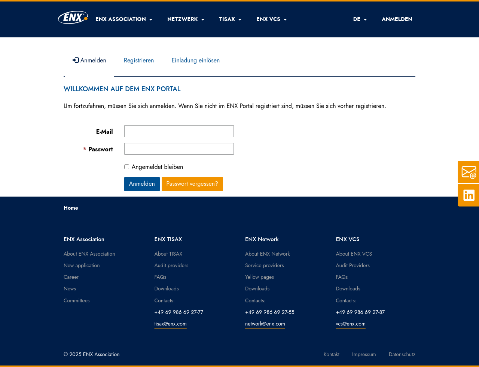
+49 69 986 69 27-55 (270, 312)
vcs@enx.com (351, 323)
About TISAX (168, 253)
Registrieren (139, 60)
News (70, 288)
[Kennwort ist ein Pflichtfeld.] (179, 149)
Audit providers (172, 265)
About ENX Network (267, 253)
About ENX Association (89, 253)
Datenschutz (402, 354)
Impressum (364, 354)
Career (71, 277)
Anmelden (89, 60)
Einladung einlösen (195, 60)
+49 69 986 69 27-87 (360, 312)
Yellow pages (259, 277)
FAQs (161, 277)
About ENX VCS (354, 253)
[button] (124, 19)
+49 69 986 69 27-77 (179, 312)
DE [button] (360, 19)
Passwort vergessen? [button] (192, 183)
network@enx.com (265, 323)
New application (82, 265)
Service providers (264, 265)
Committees (77, 300)
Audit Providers (353, 265)
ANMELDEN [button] (397, 19)
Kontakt (331, 354)
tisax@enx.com (171, 323)
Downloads (167, 288)
